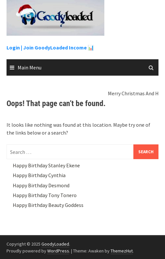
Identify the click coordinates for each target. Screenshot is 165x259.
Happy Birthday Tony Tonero (45, 195)
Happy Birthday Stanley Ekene (46, 165)
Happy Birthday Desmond (41, 185)
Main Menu (29, 67)
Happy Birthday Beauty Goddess (48, 205)
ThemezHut (122, 251)
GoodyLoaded (55, 244)
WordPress (58, 251)
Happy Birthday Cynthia (39, 175)
